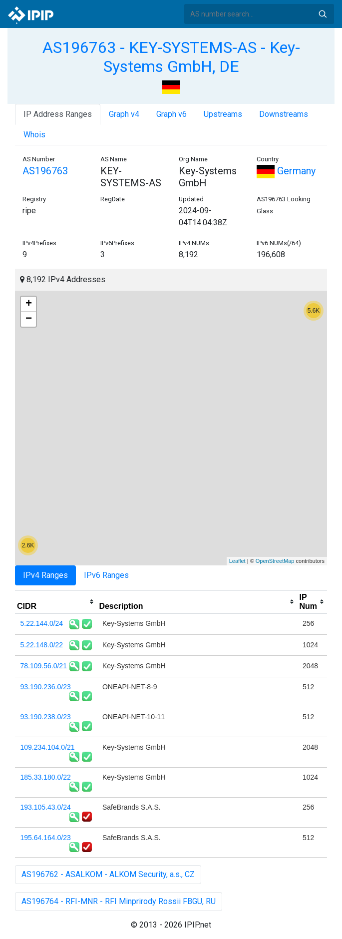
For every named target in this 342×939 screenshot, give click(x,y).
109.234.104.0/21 (47, 747)
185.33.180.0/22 (45, 777)
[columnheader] (56, 601)
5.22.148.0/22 (41, 645)
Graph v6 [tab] (171, 114)
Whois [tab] (34, 134)
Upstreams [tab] (223, 114)
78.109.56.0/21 (43, 666)
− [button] (28, 319)
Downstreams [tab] (283, 114)
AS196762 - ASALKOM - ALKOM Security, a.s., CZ (108, 874)
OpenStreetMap (275, 561)
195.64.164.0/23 (45, 838)
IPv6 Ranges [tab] (106, 575)
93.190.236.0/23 (45, 687)
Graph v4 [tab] (124, 114)
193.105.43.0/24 (45, 807)
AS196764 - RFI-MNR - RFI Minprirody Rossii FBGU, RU (118, 901)
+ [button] (28, 304)
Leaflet (237, 561)
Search (322, 13)
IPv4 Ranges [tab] (45, 575)
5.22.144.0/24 (41, 623)
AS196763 (45, 171)
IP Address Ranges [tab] (57, 114)
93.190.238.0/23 (45, 717)
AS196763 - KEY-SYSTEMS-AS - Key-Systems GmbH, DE (171, 57)
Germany (286, 171)
